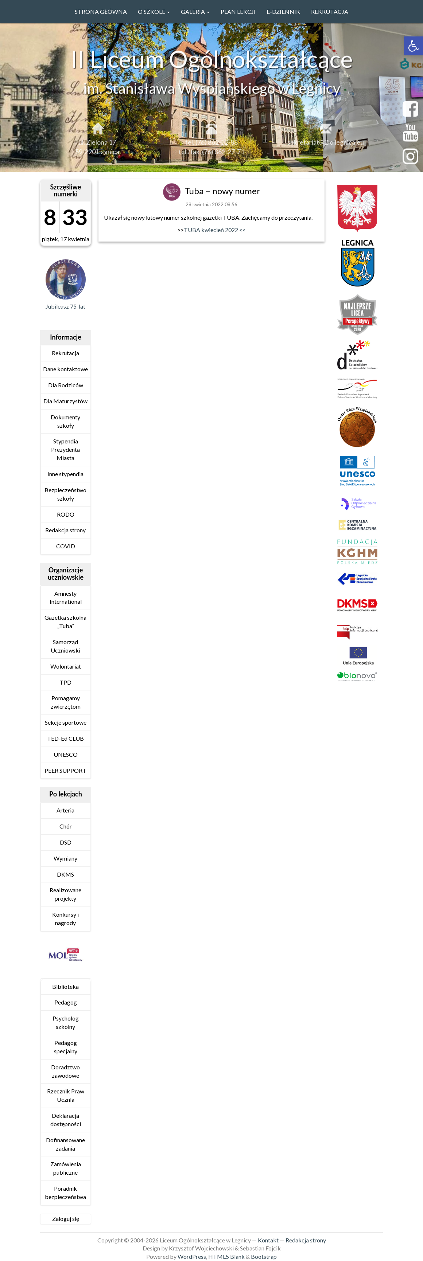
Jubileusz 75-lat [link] (65, 306)
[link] (413, 45)
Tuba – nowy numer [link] (222, 190)
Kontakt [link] (268, 1240)
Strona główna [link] (101, 11)
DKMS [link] (65, 874)
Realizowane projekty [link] (65, 894)
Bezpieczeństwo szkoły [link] (65, 494)
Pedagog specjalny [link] (65, 1046)
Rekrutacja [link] (329, 11)
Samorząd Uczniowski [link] (65, 646)
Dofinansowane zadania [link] (65, 1144)
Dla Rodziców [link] (65, 384)
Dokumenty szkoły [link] (65, 421)
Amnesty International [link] (66, 597)
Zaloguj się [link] (65, 1218)
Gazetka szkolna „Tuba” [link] (65, 621)
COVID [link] (65, 546)
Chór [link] (65, 826)
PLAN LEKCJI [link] (238, 11)
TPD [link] (65, 682)
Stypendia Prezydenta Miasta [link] (65, 449)
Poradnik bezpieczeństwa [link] (65, 1192)
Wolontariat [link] (65, 666)
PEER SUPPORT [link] (65, 770)
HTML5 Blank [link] (226, 1256)
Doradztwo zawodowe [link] (65, 1071)
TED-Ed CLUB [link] (65, 738)
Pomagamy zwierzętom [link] (66, 702)
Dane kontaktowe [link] (65, 368)
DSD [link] (65, 842)
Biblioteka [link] (65, 986)
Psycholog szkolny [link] (66, 1022)
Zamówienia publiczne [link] (65, 1168)
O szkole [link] (154, 11)
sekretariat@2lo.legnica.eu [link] (325, 148)
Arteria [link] (65, 810)
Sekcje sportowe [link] (65, 722)
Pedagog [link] (65, 1002)
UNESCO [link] (66, 754)
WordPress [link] (192, 1256)
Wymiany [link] (65, 858)
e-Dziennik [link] (283, 11)
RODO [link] (65, 514)
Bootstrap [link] (264, 1256)
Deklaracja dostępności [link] (65, 1119)
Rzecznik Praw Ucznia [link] (65, 1095)
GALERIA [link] (195, 11)
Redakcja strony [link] (65, 529)
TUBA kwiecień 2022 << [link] (215, 229)
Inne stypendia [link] (65, 473)
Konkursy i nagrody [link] (65, 918)
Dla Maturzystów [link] (65, 401)
